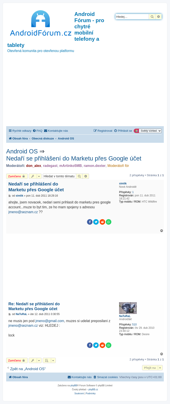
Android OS (22, 151)
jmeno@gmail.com (49, 321)
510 (134, 324)
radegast (50, 166)
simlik (123, 183)
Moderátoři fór (118, 166)
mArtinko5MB (70, 166)
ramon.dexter (95, 166)
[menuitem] (37, 131)
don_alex (33, 166)
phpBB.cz (93, 389)
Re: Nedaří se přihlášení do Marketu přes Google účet (34, 306)
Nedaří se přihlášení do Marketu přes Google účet (73, 158)
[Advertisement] (85, 93)
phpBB (73, 385)
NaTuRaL (125, 316)
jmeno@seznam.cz (23, 212)
